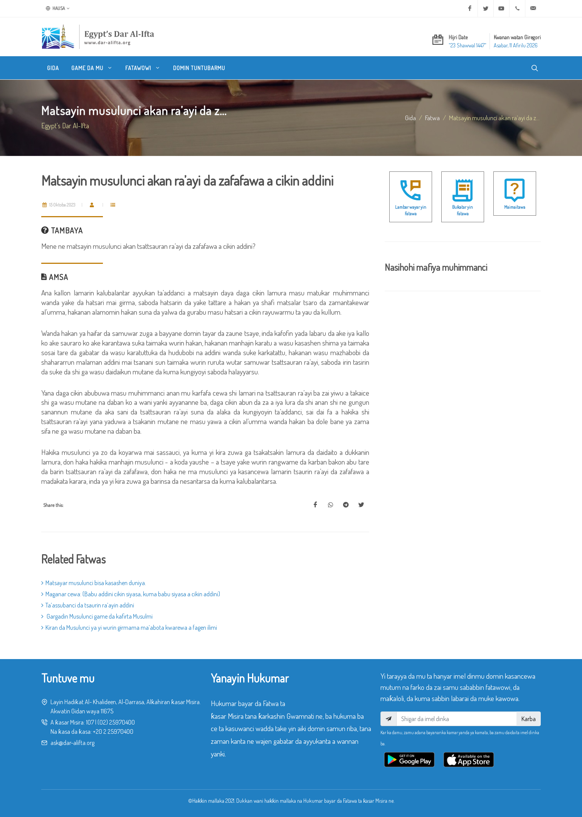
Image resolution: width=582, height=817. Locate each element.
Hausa (58, 8)
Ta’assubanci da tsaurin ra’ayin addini (87, 605)
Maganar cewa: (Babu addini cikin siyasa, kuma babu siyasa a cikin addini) (130, 594)
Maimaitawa (514, 207)
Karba (528, 719)
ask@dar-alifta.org (72, 743)
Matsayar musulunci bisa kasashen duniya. (93, 583)
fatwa (432, 117)
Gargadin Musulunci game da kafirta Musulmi (97, 616)
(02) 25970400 (116, 722)
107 (90, 722)
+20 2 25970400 (113, 731)
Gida (410, 117)
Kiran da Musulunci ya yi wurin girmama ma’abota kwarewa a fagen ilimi (129, 627)
